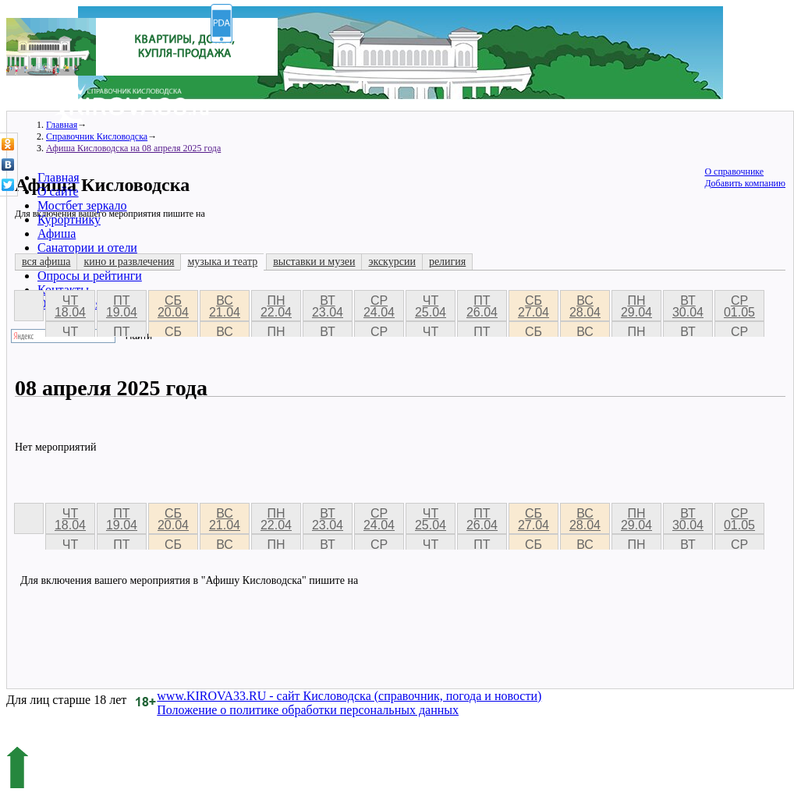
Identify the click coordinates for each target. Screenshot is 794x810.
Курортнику (69, 219)
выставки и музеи (314, 261)
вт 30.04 (688, 306)
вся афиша (46, 261)
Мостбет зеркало (82, 205)
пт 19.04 (121, 306)
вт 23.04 (327, 306)
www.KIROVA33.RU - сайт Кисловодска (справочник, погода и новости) (349, 695)
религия (447, 261)
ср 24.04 (379, 306)
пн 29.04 (636, 306)
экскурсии (391, 261)
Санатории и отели (87, 247)
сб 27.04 (533, 306)
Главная (58, 177)
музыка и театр (222, 261)
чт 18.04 (70, 306)
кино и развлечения (128, 261)
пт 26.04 (482, 306)
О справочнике (734, 171)
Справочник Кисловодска (96, 136)
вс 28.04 (585, 306)
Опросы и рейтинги (89, 275)
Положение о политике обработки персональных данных (308, 709)
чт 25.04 (430, 306)
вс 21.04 (224, 306)
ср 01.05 (739, 306)
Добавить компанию (744, 183)
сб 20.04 (173, 306)
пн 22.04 (276, 306)
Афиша (56, 233)
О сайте (58, 191)
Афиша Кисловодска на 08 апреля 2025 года (133, 148)
